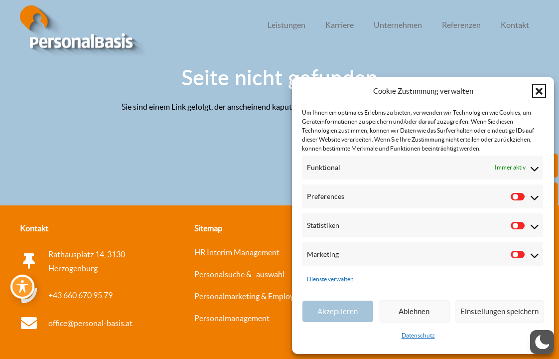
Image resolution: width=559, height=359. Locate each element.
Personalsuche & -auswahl (239, 274)
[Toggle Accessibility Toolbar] (22, 287)
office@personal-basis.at (90, 323)
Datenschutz (418, 335)
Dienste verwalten (330, 279)
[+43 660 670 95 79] (34, 295)
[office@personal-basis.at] (34, 323)
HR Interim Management (237, 252)
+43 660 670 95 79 (80, 295)
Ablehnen (414, 311)
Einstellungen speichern (499, 311)
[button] (539, 91)
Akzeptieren (337, 311)
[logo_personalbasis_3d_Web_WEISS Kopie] (82, 32)
